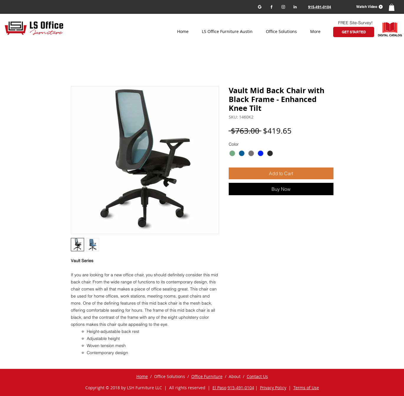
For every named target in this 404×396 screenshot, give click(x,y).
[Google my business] (259, 6)
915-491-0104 (241, 387)
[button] (367, 6)
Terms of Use (306, 387)
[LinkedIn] (295, 6)
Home (142, 376)
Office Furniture (207, 376)
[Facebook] (271, 6)
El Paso (219, 387)
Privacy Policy (273, 387)
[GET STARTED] (353, 32)
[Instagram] (283, 6)
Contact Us (257, 376)
